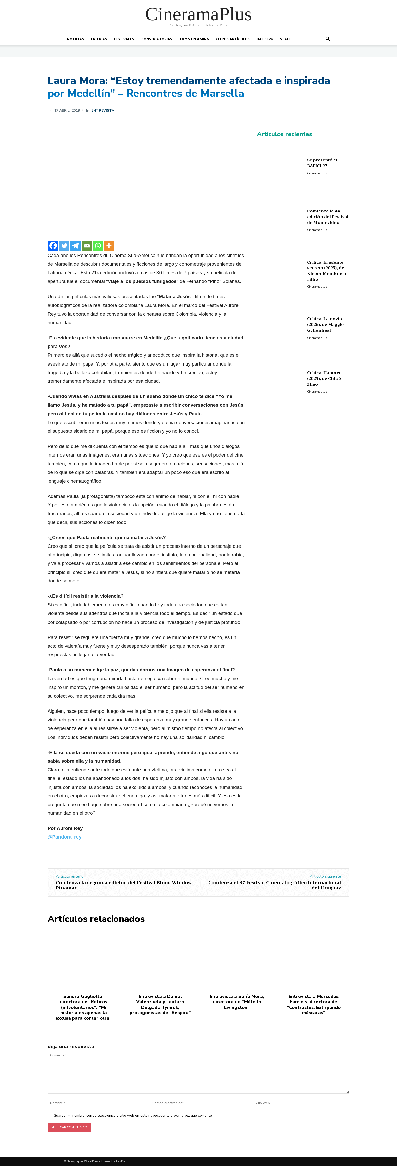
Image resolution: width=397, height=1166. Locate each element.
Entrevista (102, 110)
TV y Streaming (194, 39)
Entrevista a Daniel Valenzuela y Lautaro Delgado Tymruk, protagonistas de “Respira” (160, 1004)
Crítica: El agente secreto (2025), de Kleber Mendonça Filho (326, 271)
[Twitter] (64, 246)
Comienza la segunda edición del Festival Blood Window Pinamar (124, 885)
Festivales (124, 39)
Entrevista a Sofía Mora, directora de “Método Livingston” (237, 1001)
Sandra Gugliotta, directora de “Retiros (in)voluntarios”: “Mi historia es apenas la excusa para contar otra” (83, 1007)
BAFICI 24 (265, 39)
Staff (285, 39)
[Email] (87, 246)
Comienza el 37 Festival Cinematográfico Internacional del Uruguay (274, 885)
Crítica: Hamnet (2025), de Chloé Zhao (324, 378)
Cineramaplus (317, 173)
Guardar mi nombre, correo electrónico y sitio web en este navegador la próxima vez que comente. (133, 1115)
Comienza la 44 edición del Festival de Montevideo (327, 217)
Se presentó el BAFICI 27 (322, 163)
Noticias (75, 39)
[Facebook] (53, 246)
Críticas (99, 39)
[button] (328, 39)
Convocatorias (156, 39)
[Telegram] (75, 246)
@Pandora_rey (65, 837)
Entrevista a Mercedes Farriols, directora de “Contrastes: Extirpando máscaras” (314, 1004)
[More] (109, 246)
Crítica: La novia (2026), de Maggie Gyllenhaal (325, 324)
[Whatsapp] (98, 246)
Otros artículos (233, 39)
